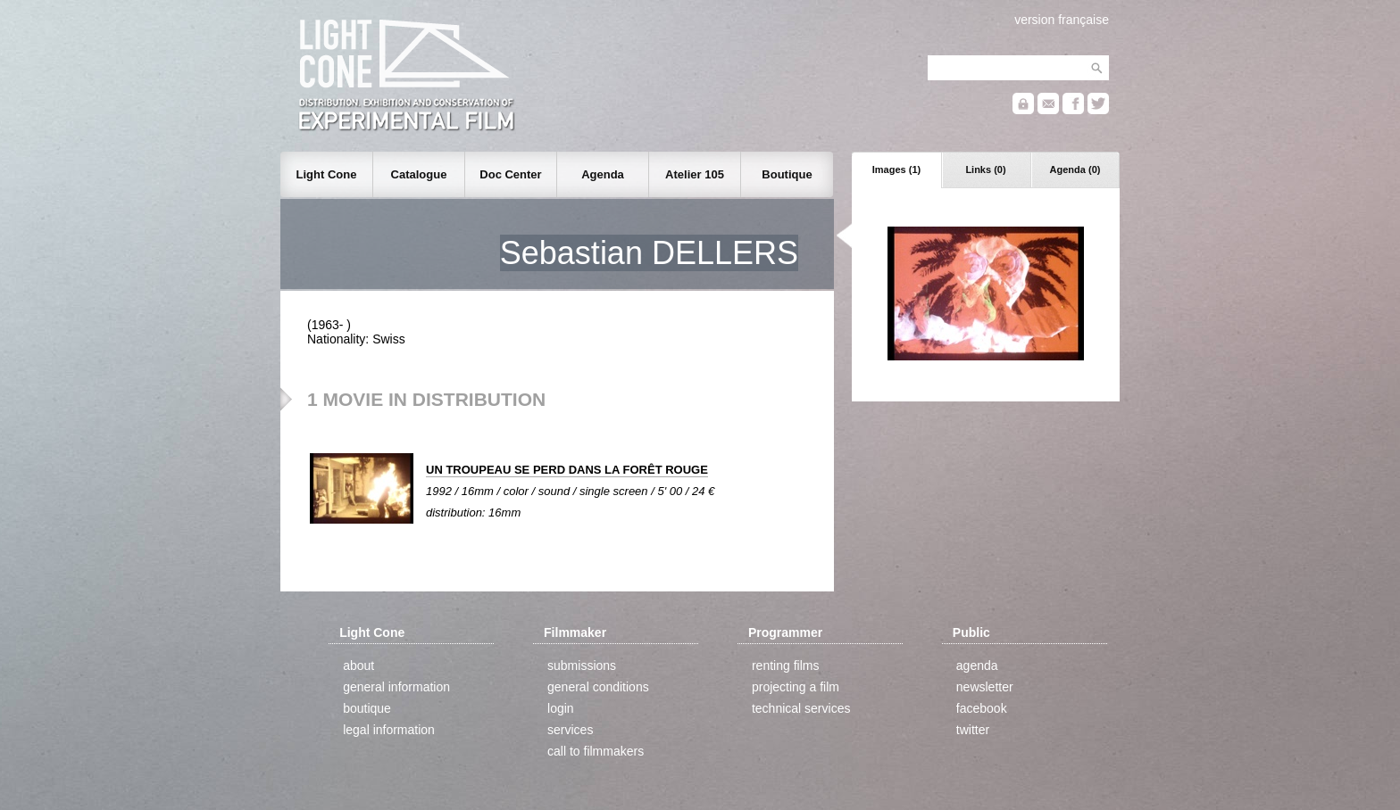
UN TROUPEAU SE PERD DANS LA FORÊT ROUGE (567, 469)
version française (1061, 19)
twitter (972, 730)
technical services (801, 708)
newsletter (984, 687)
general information (396, 687)
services (570, 730)
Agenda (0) (1075, 169)
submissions (581, 665)
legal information (389, 730)
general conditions (598, 687)
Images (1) (896, 169)
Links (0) (985, 169)
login (560, 708)
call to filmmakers (595, 751)
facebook (981, 708)
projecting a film (795, 687)
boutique (367, 708)
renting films (785, 665)
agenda (977, 665)
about (358, 665)
